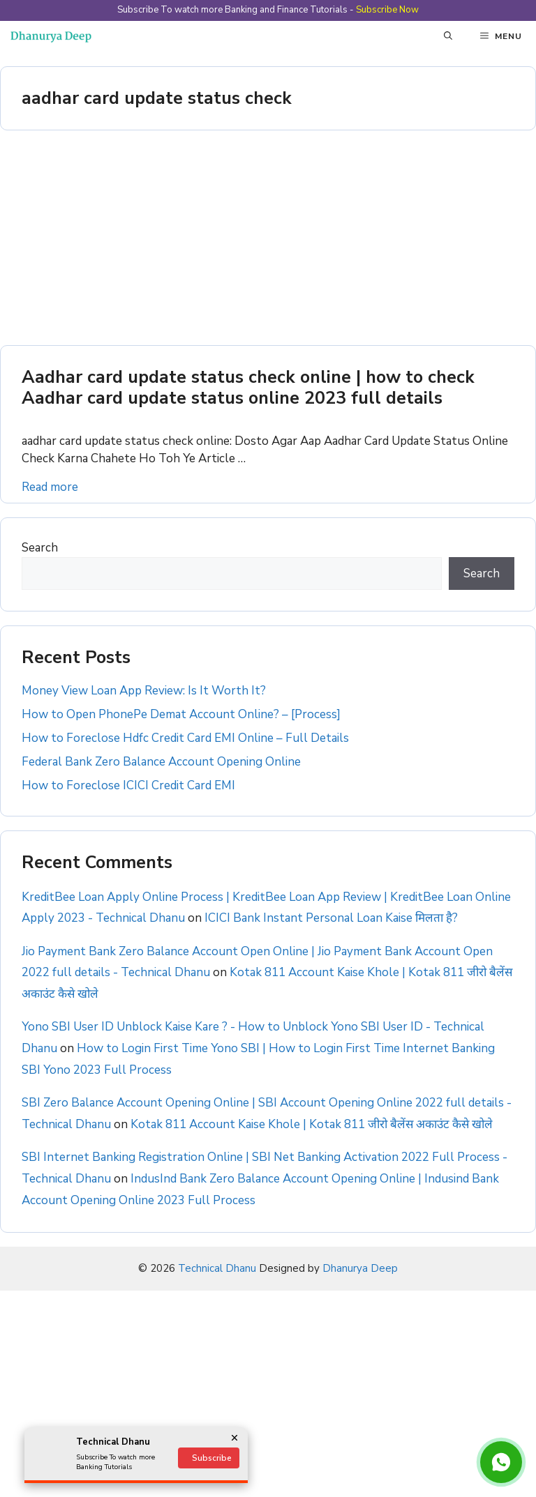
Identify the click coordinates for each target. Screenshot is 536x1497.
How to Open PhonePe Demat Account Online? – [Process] (181, 714)
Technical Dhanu (217, 1268)
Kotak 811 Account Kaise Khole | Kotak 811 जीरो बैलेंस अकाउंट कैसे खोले (312, 1124)
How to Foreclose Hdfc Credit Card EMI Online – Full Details (185, 738)
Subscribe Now (387, 9)
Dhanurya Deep (360, 1268)
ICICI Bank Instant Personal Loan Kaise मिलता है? (331, 918)
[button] (448, 36)
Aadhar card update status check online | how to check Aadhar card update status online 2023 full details (248, 387)
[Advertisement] (268, 242)
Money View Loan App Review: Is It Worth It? (144, 691)
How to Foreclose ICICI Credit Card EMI (128, 785)
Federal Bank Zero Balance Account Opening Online (161, 762)
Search (40, 548)
